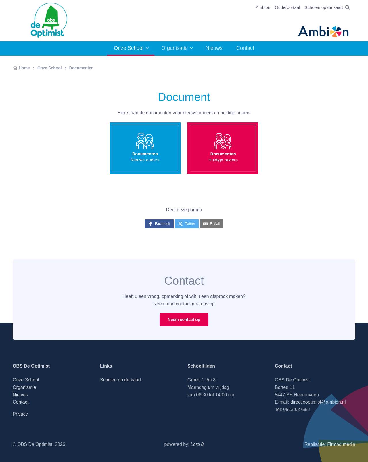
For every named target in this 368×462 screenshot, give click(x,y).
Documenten (81, 68)
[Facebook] (159, 223)
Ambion (263, 7)
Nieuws (214, 48)
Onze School (128, 48)
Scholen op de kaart (324, 7)
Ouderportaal (287, 7)
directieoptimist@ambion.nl (318, 402)
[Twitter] (186, 223)
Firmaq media (341, 444)
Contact (245, 48)
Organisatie (174, 48)
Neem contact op (184, 319)
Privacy (20, 414)
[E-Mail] (211, 223)
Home (21, 68)
